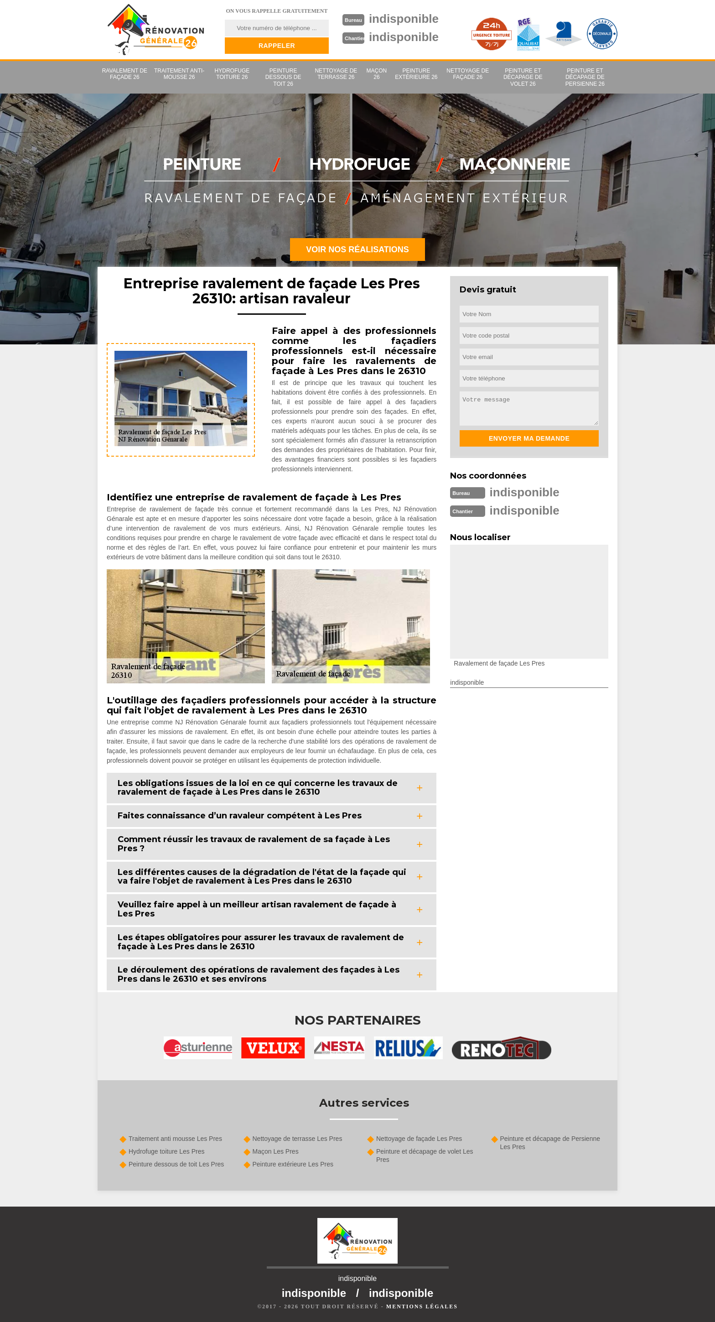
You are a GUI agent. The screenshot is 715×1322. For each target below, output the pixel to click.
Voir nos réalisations (357, 249)
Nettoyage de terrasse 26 (336, 74)
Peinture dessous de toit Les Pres (176, 1164)
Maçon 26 (377, 74)
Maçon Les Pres (276, 1151)
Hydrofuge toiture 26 (232, 74)
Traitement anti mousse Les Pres (175, 1138)
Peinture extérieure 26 (416, 74)
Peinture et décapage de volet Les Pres (424, 1155)
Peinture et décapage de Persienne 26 (585, 77)
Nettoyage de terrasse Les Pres (297, 1138)
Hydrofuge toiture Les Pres (167, 1151)
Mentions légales (422, 1306)
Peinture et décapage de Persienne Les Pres (550, 1142)
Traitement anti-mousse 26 (179, 74)
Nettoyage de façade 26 (467, 74)
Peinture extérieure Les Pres (293, 1164)
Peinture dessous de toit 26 (283, 77)
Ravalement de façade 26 (124, 74)
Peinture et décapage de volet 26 (523, 77)
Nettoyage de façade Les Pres (419, 1138)
